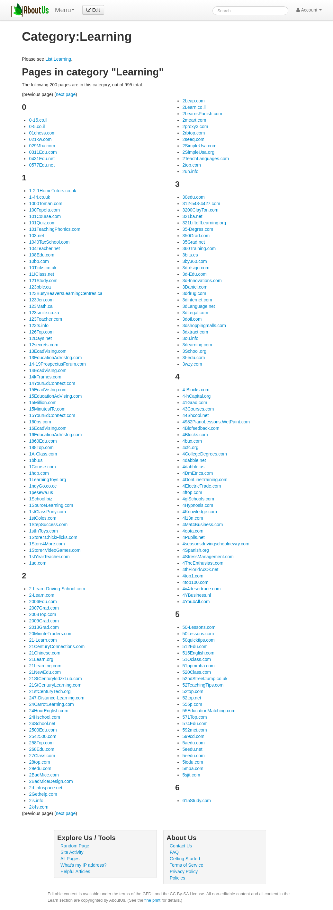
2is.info (36, 800)
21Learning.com (45, 665)
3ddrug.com (194, 293)
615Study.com (196, 800)
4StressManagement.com (208, 556)
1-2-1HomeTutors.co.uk (52, 190)
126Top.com (41, 331)
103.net (36, 235)
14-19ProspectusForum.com (57, 364)
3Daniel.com (194, 287)
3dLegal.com (195, 312)
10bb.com (39, 261)
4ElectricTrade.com (201, 486)
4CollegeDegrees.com (204, 453)
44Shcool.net (195, 415)
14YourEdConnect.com (52, 383)
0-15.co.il (38, 120)
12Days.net (40, 338)
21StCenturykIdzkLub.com (55, 678)
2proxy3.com (195, 126)
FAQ (174, 852)
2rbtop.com (193, 132)
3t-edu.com (193, 357)
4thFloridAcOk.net (200, 569)
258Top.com (41, 742)
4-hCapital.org (196, 396)
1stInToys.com (43, 530)
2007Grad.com (44, 608)
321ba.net (192, 216)
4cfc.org (190, 447)
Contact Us (181, 845)
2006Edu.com (43, 601)
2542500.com (42, 736)
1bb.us (35, 460)
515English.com (198, 652)
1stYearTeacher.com (49, 556)
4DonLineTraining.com (204, 479)
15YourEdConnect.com (52, 415)
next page (66, 94)
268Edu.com (41, 749)
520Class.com (196, 672)
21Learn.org (41, 659)
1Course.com (42, 466)
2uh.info (190, 171)
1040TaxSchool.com (49, 242)
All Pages (69, 858)
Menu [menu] (64, 9)
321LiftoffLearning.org (204, 222)
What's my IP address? (83, 865)
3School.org (194, 351)
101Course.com (45, 216)
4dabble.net (194, 460)
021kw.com (40, 139)
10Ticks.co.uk (42, 267)
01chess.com (42, 132)
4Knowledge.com (199, 511)
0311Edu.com (43, 152)
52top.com (192, 691)
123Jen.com (41, 299)
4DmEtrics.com (197, 473)
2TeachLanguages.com (205, 158)
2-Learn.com (41, 595)
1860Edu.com (43, 441)
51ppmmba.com (198, 665)
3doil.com (192, 319)
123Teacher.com (45, 319)
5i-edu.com (193, 755)
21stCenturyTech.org (49, 691)
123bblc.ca (40, 287)
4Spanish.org (195, 550)
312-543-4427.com (201, 203)
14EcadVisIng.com (47, 370)
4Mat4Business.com (202, 524)
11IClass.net (41, 274)
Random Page (74, 845)
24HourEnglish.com (48, 710)
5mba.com (192, 768)
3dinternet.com (197, 299)
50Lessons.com (198, 633)
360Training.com (199, 248)
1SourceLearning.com (51, 505)
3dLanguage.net (198, 306)
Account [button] (309, 10)
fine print (152, 900)
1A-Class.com (43, 453)
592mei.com (194, 729)
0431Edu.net (41, 158)
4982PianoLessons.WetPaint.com (216, 421)
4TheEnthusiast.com (202, 563)
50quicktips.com (198, 640)
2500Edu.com (43, 729)
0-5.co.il (37, 126)
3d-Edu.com (194, 274)
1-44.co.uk (39, 197)
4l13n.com (192, 518)
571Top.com (194, 717)
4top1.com (192, 575)
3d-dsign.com (195, 267)
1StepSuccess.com (48, 524)
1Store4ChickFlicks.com (53, 537)
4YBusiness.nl (196, 595)
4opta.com (192, 530)
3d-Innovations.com (201, 280)
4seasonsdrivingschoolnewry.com (215, 543)
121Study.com (43, 280)
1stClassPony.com (47, 511)
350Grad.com (196, 235)
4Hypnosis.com (197, 505)
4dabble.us (193, 466)
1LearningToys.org (47, 479)
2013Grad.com (44, 627)
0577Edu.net (41, 165)
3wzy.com (192, 364)
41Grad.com (194, 402)
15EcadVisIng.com (47, 389)
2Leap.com (193, 100)
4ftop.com (192, 492)
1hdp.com (39, 473)
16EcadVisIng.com (47, 428)
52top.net (191, 697)
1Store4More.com (47, 543)
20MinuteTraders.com (51, 633)
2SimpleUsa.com (199, 145)
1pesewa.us (41, 492)
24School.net (42, 723)
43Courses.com (198, 409)
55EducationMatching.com (208, 710)
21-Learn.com (43, 640)
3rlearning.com (197, 344)
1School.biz (40, 498)
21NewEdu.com (45, 672)
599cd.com (193, 736)
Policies (177, 877)
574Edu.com (195, 723)
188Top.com (41, 447)
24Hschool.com (44, 717)
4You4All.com (196, 601)
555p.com (192, 704)
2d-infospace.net (45, 787)
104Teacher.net (44, 248)
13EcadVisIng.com (47, 351)
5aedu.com (193, 742)
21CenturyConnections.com (57, 646)
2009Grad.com (44, 620)
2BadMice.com (44, 774)
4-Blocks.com (195, 389)
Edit (93, 10)
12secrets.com (43, 344)
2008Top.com (42, 614)
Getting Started (185, 858)
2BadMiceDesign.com (51, 781)
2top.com (191, 165)
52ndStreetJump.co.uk (204, 678)
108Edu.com (41, 254)
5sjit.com (191, 774)
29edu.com (40, 768)
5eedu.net (192, 749)
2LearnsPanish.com (202, 113)
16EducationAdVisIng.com (55, 434)
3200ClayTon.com (200, 209)
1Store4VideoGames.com (54, 550)
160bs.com (40, 421)
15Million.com (43, 402)
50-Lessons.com (198, 627)
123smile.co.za (44, 312)
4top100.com (195, 582)
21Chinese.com (44, 652)
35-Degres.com (197, 229)
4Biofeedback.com (200, 428)
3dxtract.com (195, 331)
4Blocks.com (195, 434)
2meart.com (194, 120)
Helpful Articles (75, 871)
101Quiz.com (42, 222)
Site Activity (72, 852)
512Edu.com (195, 646)
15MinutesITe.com (47, 409)
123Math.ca (40, 306)
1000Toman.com (45, 203)
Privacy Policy (184, 871)
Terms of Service (186, 865)
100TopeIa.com (44, 209)
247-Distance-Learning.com (56, 697)
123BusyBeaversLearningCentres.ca (65, 293)
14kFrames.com (45, 376)
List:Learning (58, 59)
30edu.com (193, 197)
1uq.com (37, 563)
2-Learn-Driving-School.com (57, 588)
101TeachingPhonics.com (54, 229)
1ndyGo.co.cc (43, 486)
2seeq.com (193, 139)
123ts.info (39, 325)
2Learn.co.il (193, 107)
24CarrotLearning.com (51, 704)
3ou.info (190, 338)
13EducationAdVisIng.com (55, 357)
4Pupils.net (193, 537)
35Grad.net (193, 242)
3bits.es (190, 254)
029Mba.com (42, 145)
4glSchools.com (198, 498)
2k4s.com (38, 807)
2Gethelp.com (43, 794)
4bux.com (192, 441)
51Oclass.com (196, 659)
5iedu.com (192, 762)
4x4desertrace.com (201, 588)
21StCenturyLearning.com (55, 685)
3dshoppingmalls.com (204, 325)
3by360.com (194, 261)
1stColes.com (42, 518)
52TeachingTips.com (202, 685)
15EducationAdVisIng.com (55, 396)
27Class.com (42, 755)
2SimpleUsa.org (198, 152)
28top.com (39, 762)
